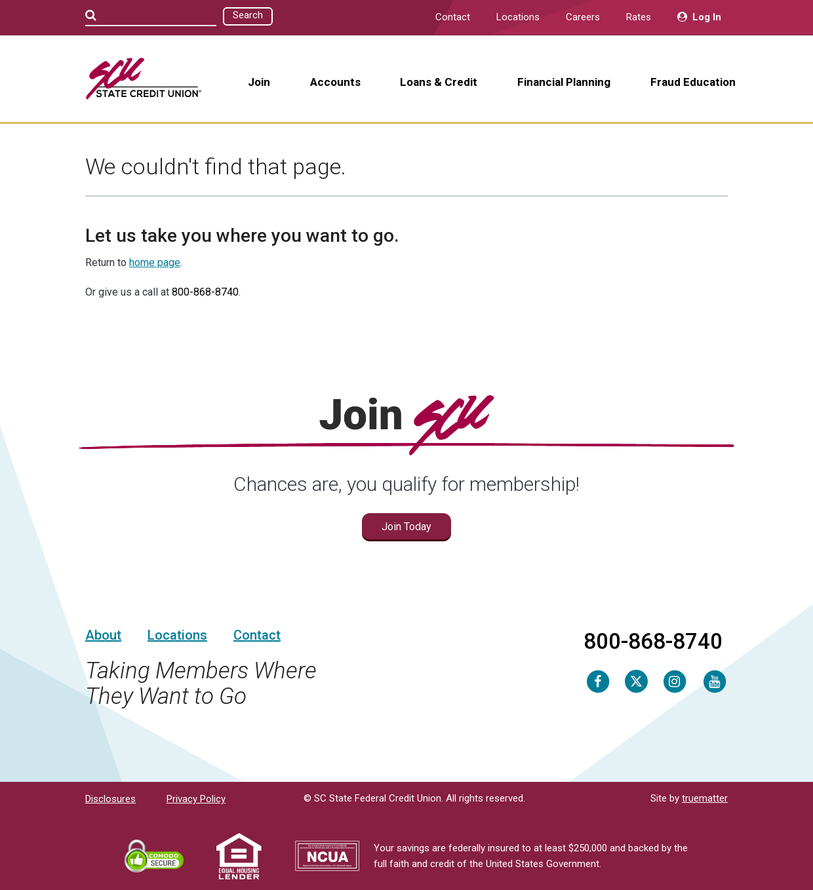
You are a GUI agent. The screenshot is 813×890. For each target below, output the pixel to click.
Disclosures (110, 799)
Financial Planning (563, 81)
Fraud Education (693, 81)
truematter (705, 798)
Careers (583, 17)
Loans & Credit (438, 81)
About (103, 635)
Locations (518, 17)
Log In (699, 17)
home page (154, 262)
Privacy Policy (196, 799)
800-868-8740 (205, 292)
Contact (452, 17)
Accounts (335, 81)
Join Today (406, 526)
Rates (638, 17)
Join (259, 81)
